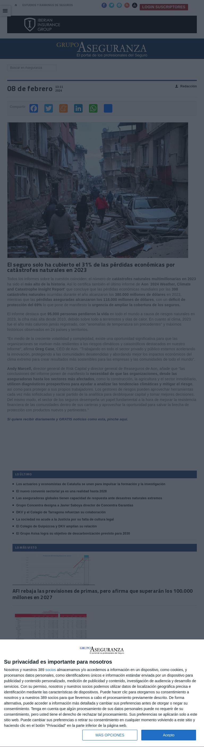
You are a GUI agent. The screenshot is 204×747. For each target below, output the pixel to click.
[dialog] (102, 693)
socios (50, 670)
